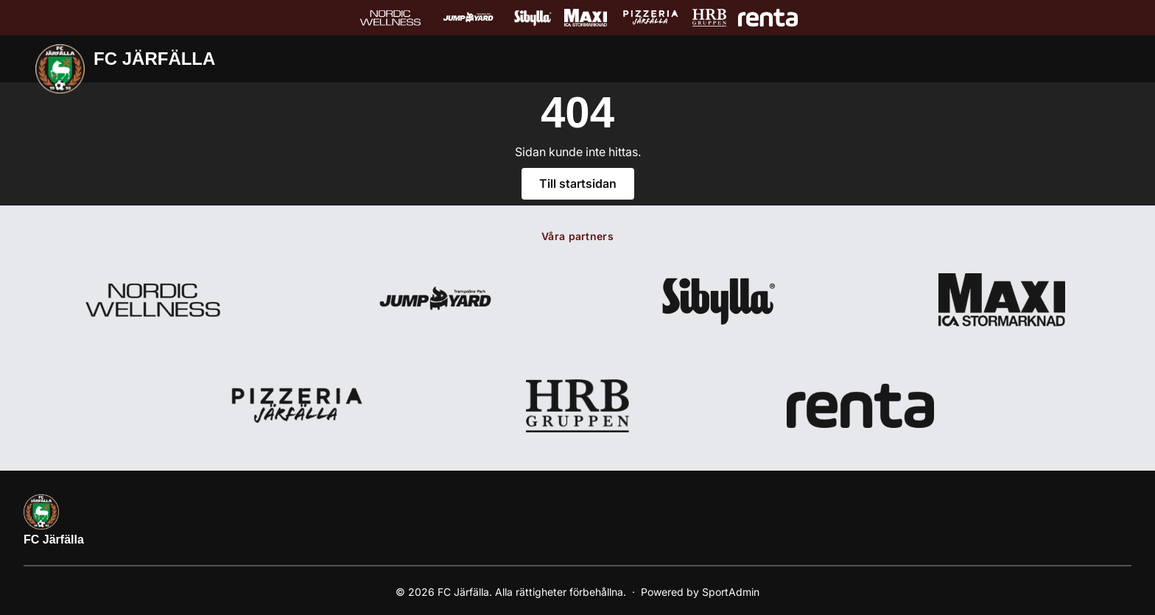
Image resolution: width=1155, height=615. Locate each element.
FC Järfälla (54, 539)
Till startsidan (578, 183)
